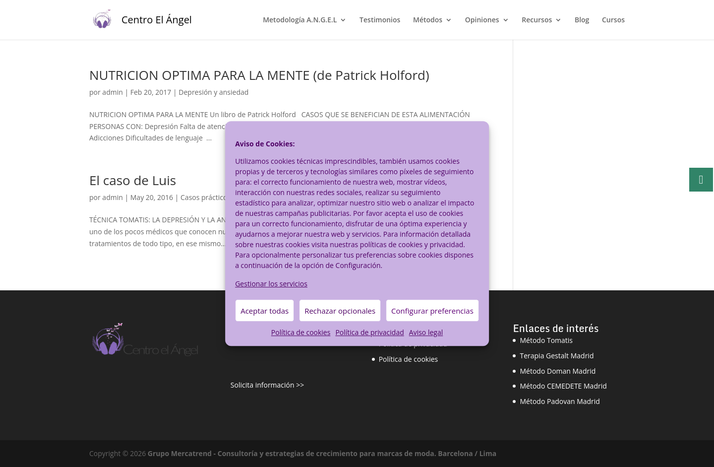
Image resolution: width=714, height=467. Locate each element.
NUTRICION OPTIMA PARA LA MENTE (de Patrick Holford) (259, 75)
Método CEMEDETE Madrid (563, 386)
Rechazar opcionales (339, 311)
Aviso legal (426, 332)
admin (112, 92)
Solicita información (263, 385)
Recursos (537, 20)
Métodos (427, 20)
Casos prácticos (205, 197)
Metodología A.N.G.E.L (300, 20)
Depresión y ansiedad (213, 92)
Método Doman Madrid (557, 371)
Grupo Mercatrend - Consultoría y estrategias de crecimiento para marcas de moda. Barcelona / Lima (322, 453)
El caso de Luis (132, 180)
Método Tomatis (546, 340)
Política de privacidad (369, 332)
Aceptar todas (264, 311)
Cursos (613, 20)
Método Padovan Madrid (559, 401)
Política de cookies (301, 332)
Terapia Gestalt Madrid (557, 355)
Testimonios (379, 20)
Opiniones (482, 20)
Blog (582, 20)
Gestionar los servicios (271, 283)
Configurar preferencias (432, 311)
